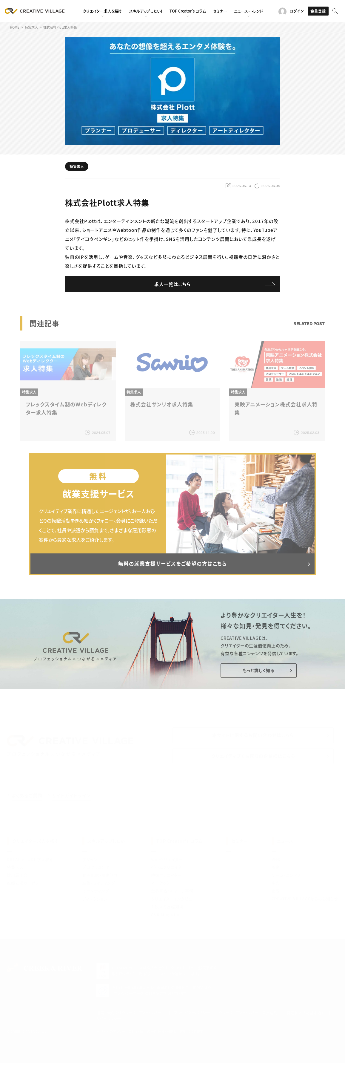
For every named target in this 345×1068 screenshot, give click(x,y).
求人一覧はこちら (172, 284)
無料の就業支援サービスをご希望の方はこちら (172, 566)
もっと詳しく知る (256, 673)
